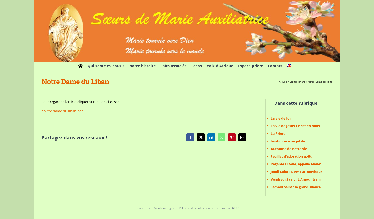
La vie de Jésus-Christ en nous (295, 126)
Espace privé (143, 208)
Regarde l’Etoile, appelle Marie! (296, 164)
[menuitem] (289, 65)
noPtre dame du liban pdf (62, 111)
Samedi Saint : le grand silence (296, 187)
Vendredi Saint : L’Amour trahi (296, 179)
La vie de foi (281, 118)
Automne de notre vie (289, 148)
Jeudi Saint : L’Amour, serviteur (296, 171)
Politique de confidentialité (196, 208)
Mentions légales (165, 208)
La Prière (278, 133)
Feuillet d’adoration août (291, 156)
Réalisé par (227, 208)
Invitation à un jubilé (288, 141)
